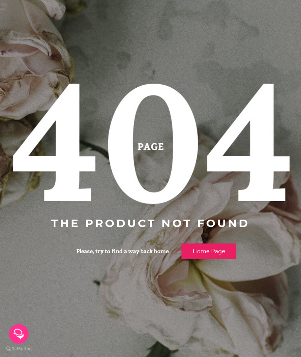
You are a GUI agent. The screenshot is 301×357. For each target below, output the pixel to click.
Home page (208, 251)
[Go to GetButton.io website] (18, 349)
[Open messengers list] (19, 334)
